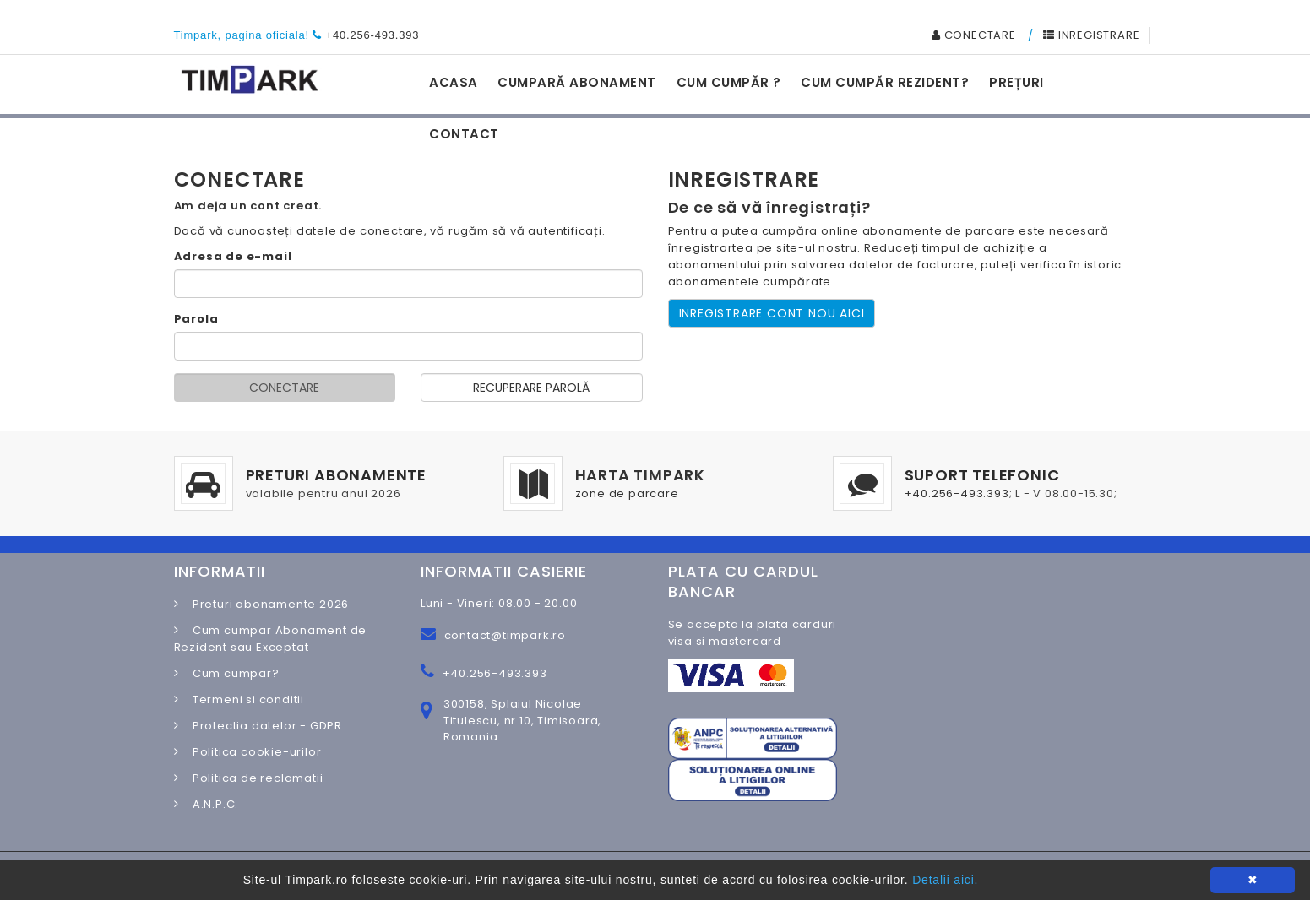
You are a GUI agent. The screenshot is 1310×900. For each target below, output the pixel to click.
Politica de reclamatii (252, 778)
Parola (196, 319)
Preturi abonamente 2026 (265, 604)
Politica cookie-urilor (251, 752)
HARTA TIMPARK (640, 474)
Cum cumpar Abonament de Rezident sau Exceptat (270, 638)
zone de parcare (627, 493)
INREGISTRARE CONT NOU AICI (772, 313)
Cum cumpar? (230, 673)
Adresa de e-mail (233, 256)
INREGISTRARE (1091, 35)
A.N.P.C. (210, 804)
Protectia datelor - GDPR (262, 726)
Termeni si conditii (243, 699)
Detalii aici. (945, 879)
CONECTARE (974, 35)
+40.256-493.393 (373, 35)
